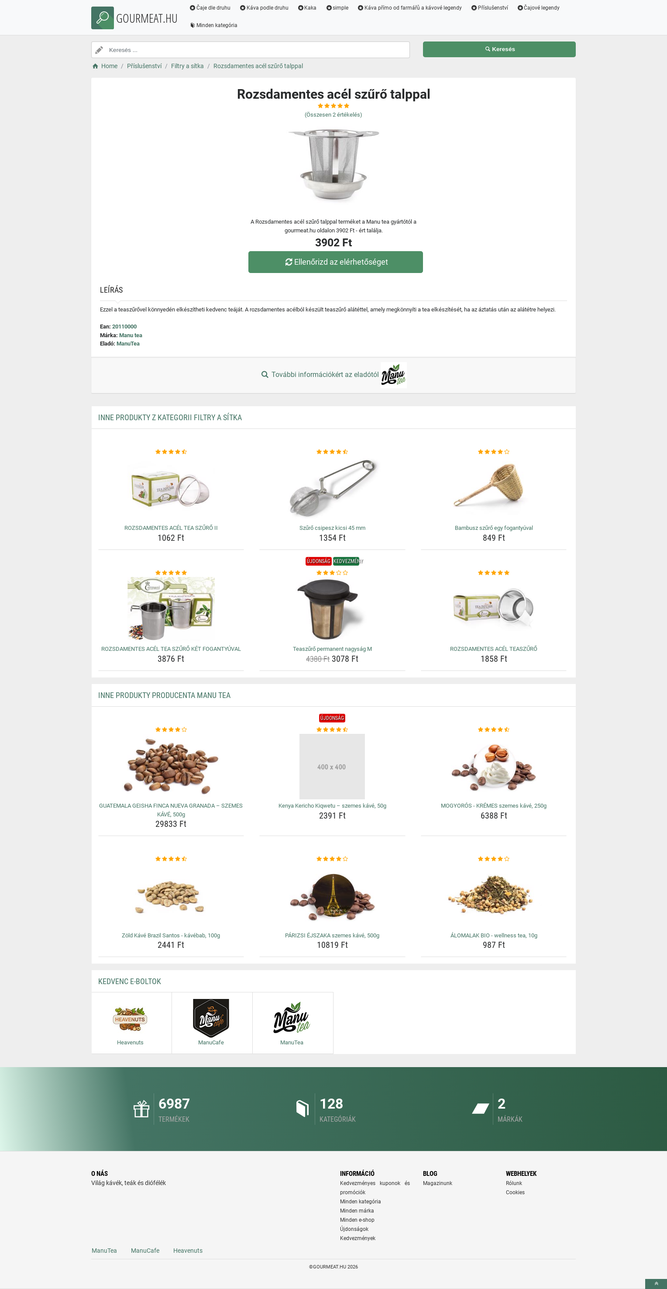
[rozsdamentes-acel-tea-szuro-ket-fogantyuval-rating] (171, 573)
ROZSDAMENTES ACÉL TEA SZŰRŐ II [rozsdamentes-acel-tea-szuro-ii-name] (171, 528)
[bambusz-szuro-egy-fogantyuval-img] (494, 489)
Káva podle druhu (264, 8)
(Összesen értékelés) (333, 114)
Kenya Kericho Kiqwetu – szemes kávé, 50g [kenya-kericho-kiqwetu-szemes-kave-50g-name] (332, 805)
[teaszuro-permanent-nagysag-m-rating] (332, 573)
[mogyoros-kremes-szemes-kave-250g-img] (494, 766)
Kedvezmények (357, 1238)
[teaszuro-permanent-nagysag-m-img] (332, 610)
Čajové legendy (538, 8)
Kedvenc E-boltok (129, 981)
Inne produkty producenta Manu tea (164, 695)
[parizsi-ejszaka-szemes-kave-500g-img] (332, 896)
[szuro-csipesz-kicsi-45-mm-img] (332, 489)
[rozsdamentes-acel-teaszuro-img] (494, 610)
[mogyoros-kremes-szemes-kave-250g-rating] (494, 730)
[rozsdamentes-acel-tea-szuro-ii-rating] (171, 452)
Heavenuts (188, 1250)
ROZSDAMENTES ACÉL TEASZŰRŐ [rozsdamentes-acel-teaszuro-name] (493, 649)
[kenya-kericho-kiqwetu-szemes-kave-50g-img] (332, 766)
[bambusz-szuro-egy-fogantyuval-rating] (494, 452)
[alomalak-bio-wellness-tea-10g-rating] (494, 859)
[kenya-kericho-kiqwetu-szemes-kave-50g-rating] (332, 730)
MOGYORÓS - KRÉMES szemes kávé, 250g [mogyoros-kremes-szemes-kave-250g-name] (494, 805)
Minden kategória (213, 25)
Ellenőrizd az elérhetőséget (335, 262)
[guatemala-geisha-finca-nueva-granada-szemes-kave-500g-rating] (171, 730)
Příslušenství (489, 8)
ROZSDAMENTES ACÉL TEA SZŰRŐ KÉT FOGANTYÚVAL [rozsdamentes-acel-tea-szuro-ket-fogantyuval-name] (171, 649)
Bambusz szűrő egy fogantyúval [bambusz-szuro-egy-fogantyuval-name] (494, 528)
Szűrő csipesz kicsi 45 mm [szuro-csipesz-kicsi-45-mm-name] (332, 528)
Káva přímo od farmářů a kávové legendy (409, 8)
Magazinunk (437, 1183)
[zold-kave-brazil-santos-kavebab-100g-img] (171, 896)
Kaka (307, 8)
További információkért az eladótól (333, 375)
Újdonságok (354, 1229)
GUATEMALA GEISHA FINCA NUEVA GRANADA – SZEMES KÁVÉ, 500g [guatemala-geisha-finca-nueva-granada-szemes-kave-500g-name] (171, 810)
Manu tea (130, 335)
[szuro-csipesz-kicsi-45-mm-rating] (332, 452)
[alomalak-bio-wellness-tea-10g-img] (494, 896)
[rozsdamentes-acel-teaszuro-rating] (494, 573)
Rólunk (514, 1183)
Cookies (515, 1192)
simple (336, 8)
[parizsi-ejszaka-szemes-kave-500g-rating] (332, 859)
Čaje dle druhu (209, 8)
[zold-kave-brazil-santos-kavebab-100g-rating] (171, 859)
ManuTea (128, 343)
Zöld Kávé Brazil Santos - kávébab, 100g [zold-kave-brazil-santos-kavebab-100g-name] (171, 935)
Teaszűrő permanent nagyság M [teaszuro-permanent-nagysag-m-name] (332, 649)
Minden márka (357, 1211)
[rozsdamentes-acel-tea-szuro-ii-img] (171, 489)
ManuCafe (145, 1250)
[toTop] (656, 1284)
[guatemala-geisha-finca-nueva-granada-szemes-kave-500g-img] (171, 766)
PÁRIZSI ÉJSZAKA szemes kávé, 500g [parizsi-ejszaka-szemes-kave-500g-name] (332, 935)
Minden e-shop (357, 1220)
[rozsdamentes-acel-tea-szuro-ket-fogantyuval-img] (171, 610)
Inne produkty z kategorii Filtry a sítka (170, 417)
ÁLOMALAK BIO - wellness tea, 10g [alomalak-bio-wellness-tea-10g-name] (493, 935)
